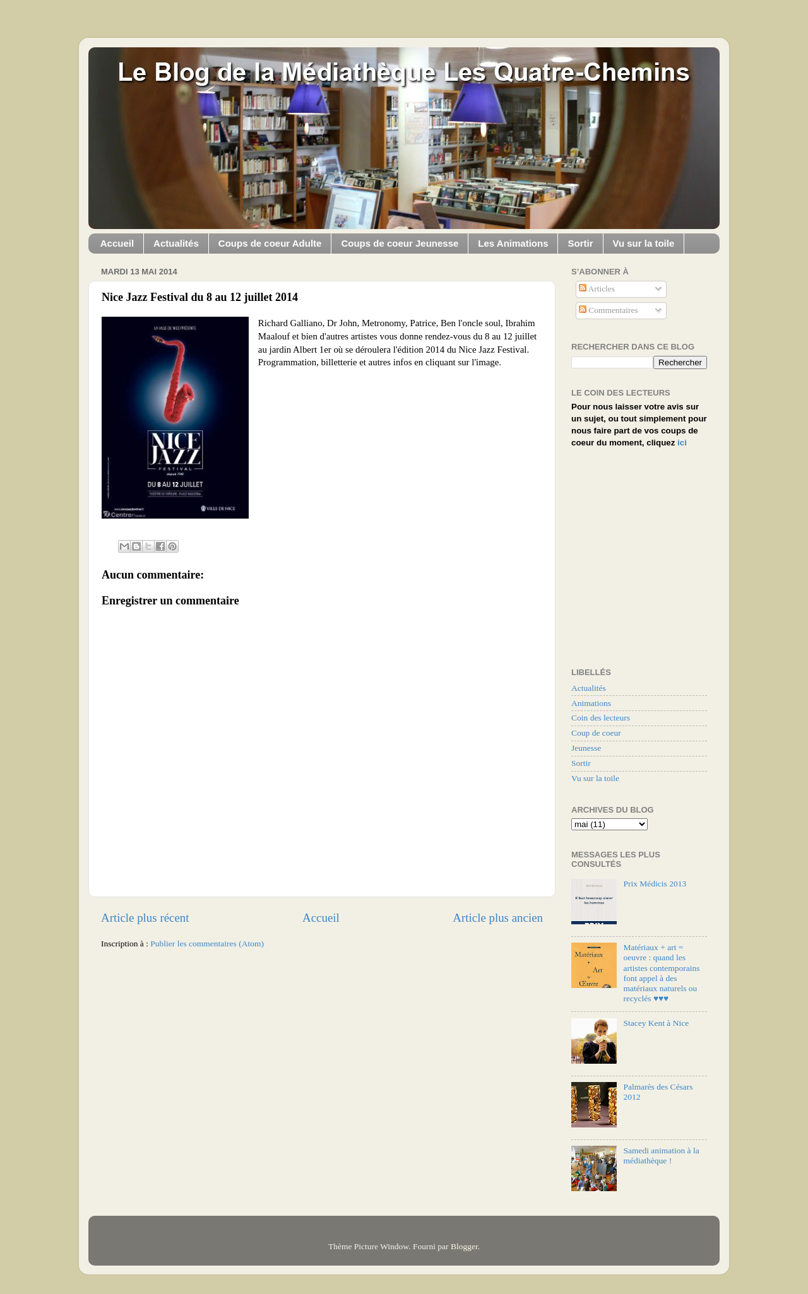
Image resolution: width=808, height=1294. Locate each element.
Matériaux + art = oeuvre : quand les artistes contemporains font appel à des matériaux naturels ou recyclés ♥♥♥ (661, 973)
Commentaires (608, 310)
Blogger (464, 1246)
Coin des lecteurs (600, 717)
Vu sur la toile (644, 243)
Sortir (580, 243)
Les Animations (513, 243)
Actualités (176, 243)
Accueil (117, 243)
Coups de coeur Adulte (270, 243)
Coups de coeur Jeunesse (399, 243)
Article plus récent (145, 917)
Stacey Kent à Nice (656, 1023)
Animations (591, 703)
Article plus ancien (498, 917)
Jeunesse (586, 748)
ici (682, 442)
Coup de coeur (596, 733)
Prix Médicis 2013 (654, 883)
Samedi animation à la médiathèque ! (661, 1155)
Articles (597, 288)
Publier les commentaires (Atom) (207, 943)
